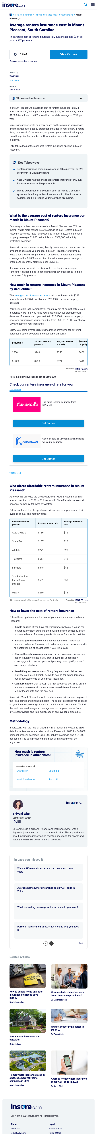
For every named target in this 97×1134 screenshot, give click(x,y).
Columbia (54, 771)
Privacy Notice (55, 1128)
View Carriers (68, 54)
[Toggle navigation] (93, 4)
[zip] (28, 54)
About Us (15, 1128)
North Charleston (25, 779)
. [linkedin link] (17, 821)
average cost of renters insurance (32, 295)
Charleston (22, 771)
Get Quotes (48, 423)
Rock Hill (53, 779)
